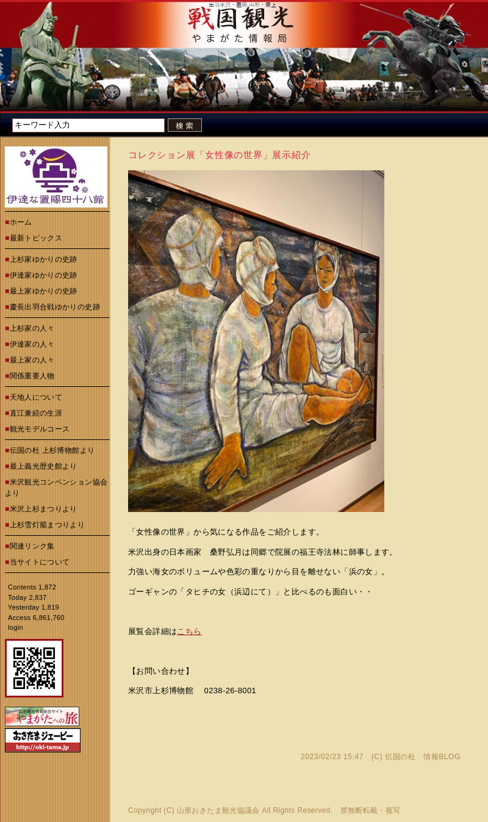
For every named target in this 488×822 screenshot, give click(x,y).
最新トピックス (36, 238)
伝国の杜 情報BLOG (423, 756)
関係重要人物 (32, 376)
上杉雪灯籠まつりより (47, 525)
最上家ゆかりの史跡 (43, 291)
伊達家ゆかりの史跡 (43, 275)
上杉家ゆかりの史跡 (43, 259)
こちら (189, 631)
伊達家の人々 (32, 344)
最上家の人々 (32, 360)
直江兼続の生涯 (36, 413)
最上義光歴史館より (43, 466)
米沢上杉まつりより (43, 509)
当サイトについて (40, 562)
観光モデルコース (40, 429)
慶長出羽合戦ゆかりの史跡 (55, 307)
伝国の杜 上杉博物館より (52, 450)
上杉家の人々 (32, 328)
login (15, 627)
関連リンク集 (32, 546)
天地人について (36, 397)
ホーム (21, 222)
